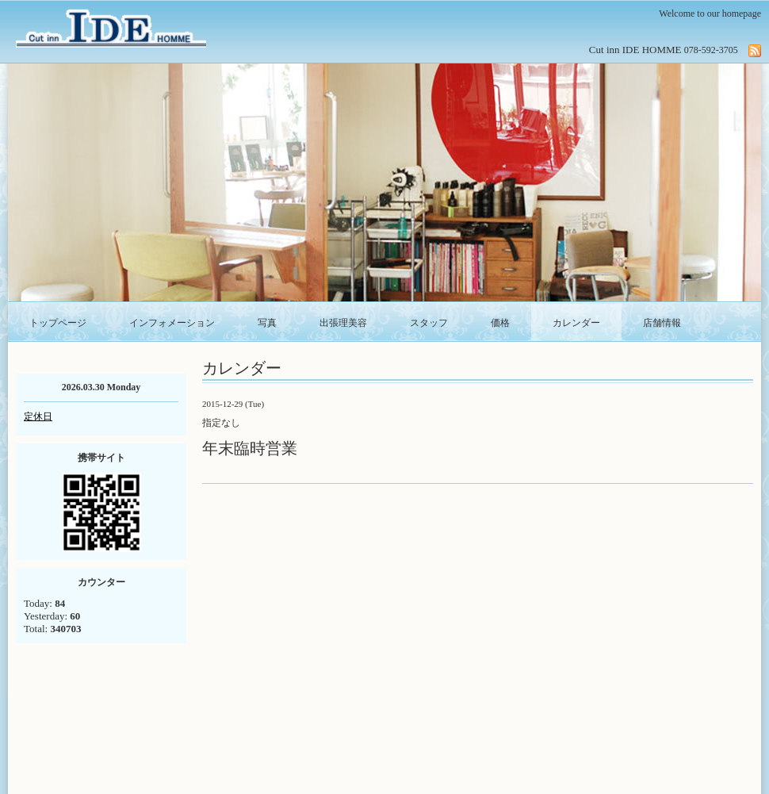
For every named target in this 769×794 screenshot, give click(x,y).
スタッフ (429, 322)
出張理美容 (343, 322)
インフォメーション (172, 322)
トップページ (57, 322)
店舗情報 (662, 322)
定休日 (38, 416)
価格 (500, 322)
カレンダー (576, 322)
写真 (267, 322)
